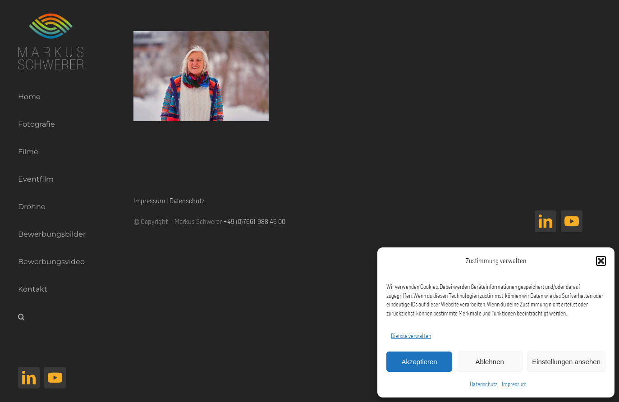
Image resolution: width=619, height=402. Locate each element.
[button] (600, 260)
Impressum (514, 384)
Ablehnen (489, 361)
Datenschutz (483, 384)
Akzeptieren (419, 361)
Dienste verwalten (411, 335)
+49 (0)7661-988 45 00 (254, 221)
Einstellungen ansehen (566, 361)
